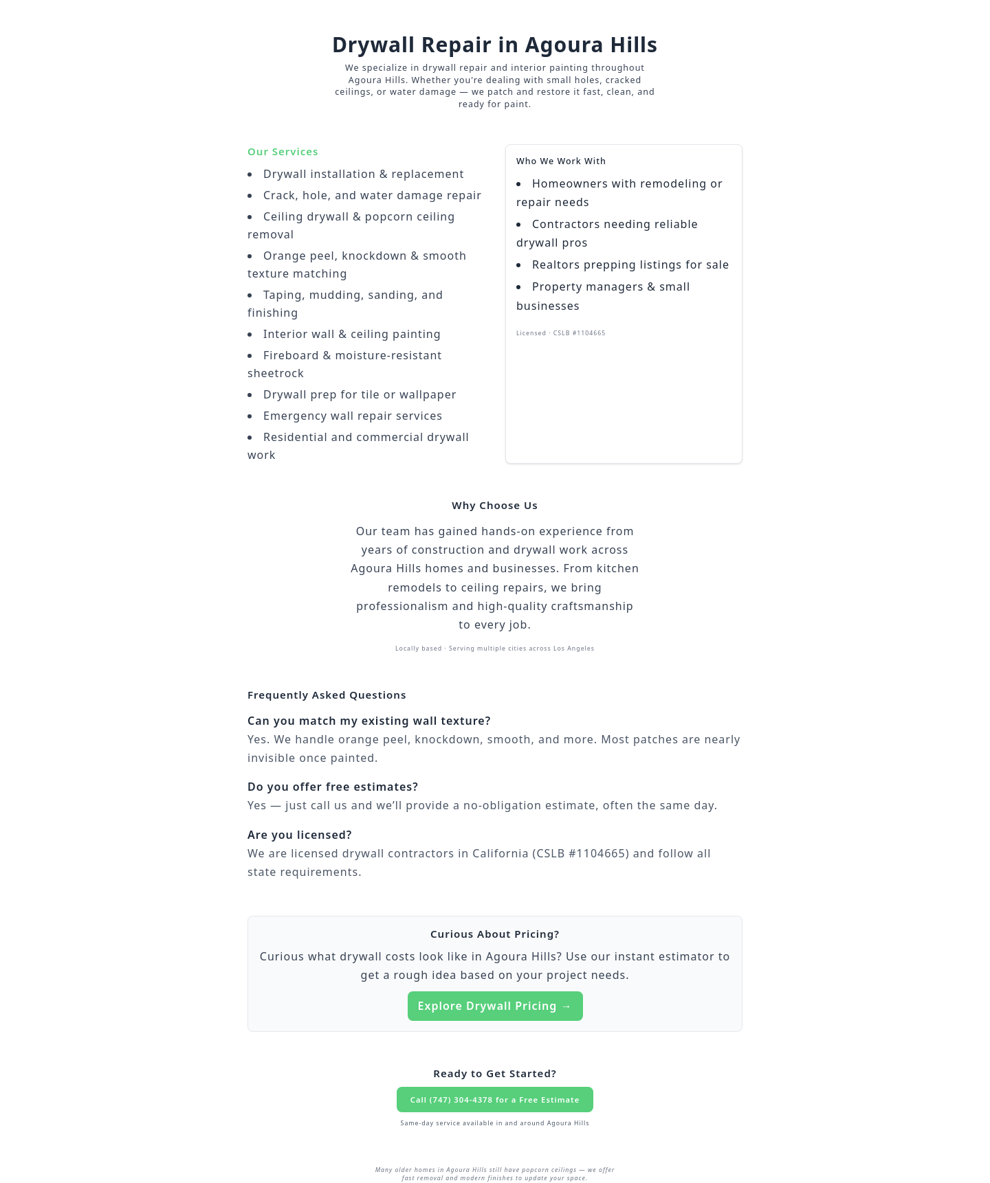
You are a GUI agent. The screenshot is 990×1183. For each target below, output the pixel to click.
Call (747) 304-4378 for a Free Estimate (495, 1099)
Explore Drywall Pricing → (495, 1005)
